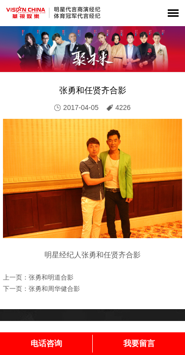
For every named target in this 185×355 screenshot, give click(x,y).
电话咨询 (46, 343)
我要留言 (139, 343)
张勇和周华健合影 (54, 288)
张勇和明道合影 (51, 277)
